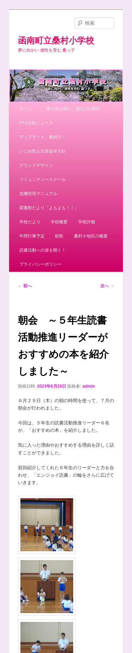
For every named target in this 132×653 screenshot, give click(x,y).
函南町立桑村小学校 (56, 40)
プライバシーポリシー (40, 264)
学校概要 (59, 221)
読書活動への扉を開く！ (42, 250)
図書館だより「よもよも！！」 (48, 207)
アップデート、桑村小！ (42, 137)
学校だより (29, 221)
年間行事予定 (32, 236)
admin (88, 386)
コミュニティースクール (42, 179)
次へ (107, 285)
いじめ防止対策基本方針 (42, 151)
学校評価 (86, 221)
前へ (25, 285)
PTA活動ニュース (35, 122)
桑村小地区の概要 (91, 236)
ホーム (25, 108)
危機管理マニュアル (38, 193)
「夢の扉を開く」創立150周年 (71, 108)
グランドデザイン (36, 165)
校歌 (59, 236)
